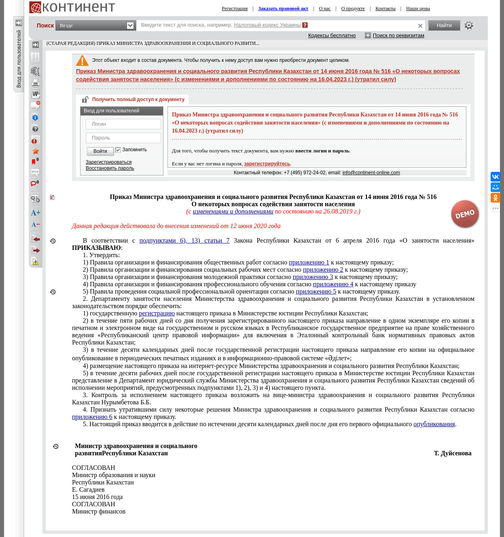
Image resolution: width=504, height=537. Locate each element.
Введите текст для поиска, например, (221, 25)
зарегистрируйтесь (267, 164)
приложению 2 (323, 269)
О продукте (353, 8)
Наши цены (418, 8)
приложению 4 (333, 284)
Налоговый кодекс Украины (267, 25)
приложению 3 (313, 276)
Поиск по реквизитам (398, 35)
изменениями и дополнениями (233, 211)
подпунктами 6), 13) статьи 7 (185, 240)
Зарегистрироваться (108, 162)
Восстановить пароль (110, 168)
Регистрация (235, 8)
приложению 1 (309, 262)
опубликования (434, 424)
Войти (100, 151)
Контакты (385, 8)
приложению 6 (92, 416)
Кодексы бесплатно (332, 35)
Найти (444, 25)
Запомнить (135, 149)
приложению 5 (316, 291)
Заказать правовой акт (283, 8)
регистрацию (157, 313)
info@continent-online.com (371, 172)
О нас (325, 8)
